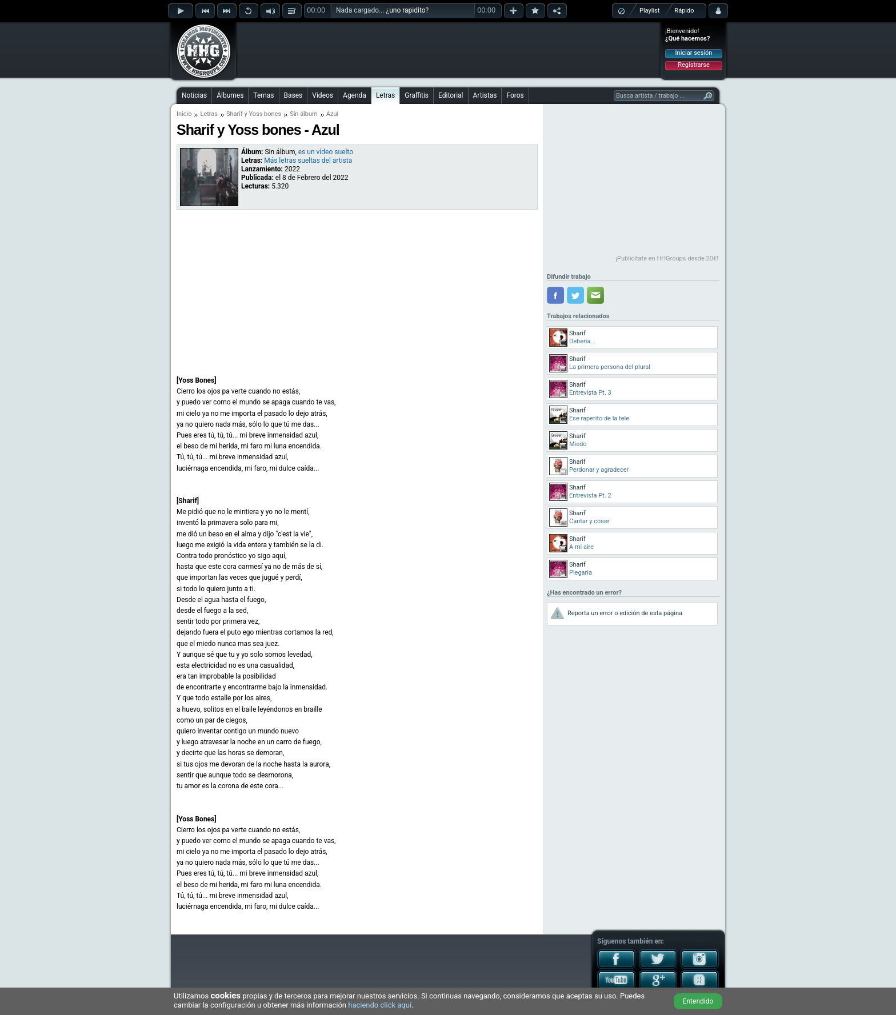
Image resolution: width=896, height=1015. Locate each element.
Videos (322, 95)
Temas (263, 95)
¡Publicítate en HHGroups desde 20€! (666, 258)
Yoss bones (265, 114)
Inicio (184, 114)
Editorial (450, 95)
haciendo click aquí (379, 1005)
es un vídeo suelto (325, 152)
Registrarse (693, 65)
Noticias (194, 95)
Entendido (698, 1001)
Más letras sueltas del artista (308, 161)
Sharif (234, 114)
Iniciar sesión (694, 53)
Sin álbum (304, 114)
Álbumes (230, 95)
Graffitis (417, 95)
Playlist (649, 10)
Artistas (485, 95)
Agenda (354, 95)
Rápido (684, 10)
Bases (293, 95)
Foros (514, 95)
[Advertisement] (449, 49)
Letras (385, 95)
